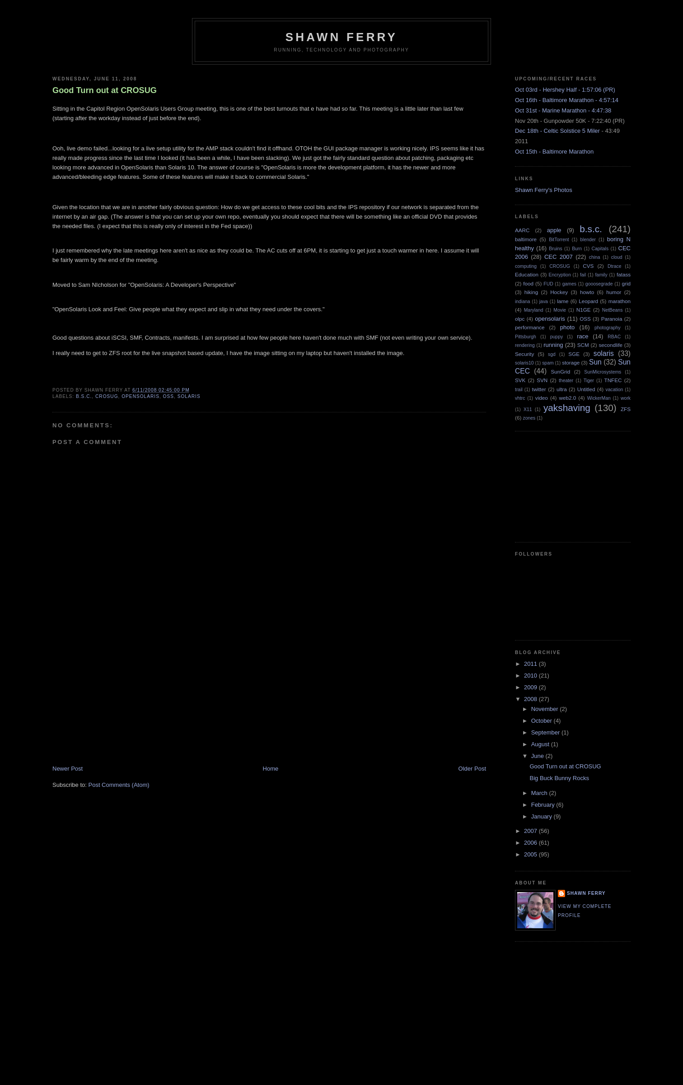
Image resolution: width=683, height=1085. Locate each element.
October (542, 720)
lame (562, 301)
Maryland (533, 310)
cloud (616, 257)
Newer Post (67, 768)
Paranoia (611, 319)
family (601, 274)
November (545, 709)
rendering (525, 345)
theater (566, 380)
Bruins (555, 248)
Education (526, 274)
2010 (531, 675)
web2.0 (567, 398)
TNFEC (613, 380)
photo (567, 327)
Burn (577, 248)
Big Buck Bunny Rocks (559, 778)
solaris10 (524, 362)
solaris (189, 396)
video (541, 398)
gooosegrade (599, 283)
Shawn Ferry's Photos (543, 190)
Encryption (560, 274)
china (594, 257)
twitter (539, 389)
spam (547, 362)
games (569, 283)
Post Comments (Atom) (119, 784)
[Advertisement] (120, 701)
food (528, 283)
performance (530, 327)
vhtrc (520, 398)
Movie (559, 310)
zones (529, 418)
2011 (531, 663)
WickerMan (599, 398)
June (538, 756)
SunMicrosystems (602, 371)
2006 (531, 842)
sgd (552, 354)
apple (554, 230)
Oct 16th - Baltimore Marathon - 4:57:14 (566, 100)
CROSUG (106, 396)
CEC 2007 (558, 256)
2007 (531, 831)
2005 (531, 854)
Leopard (588, 301)
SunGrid (560, 371)
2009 (531, 687)
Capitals (600, 248)
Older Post (472, 768)
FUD (548, 283)
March (540, 793)
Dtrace (615, 266)
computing (526, 266)
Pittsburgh (525, 336)
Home (271, 768)
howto (587, 292)
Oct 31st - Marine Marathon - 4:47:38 (563, 110)
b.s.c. (84, 396)
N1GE (583, 310)
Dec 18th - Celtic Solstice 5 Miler (557, 130)
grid (626, 283)
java (543, 301)
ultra (562, 389)
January (542, 816)
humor (613, 292)
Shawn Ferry (341, 37)
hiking (531, 292)
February (544, 804)
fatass (624, 274)
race (582, 336)
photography (607, 327)
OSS (168, 396)
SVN (542, 380)
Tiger (589, 380)
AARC (522, 230)
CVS (588, 266)
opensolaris (140, 396)
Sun (595, 362)
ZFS (626, 409)
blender (588, 239)
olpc (519, 319)
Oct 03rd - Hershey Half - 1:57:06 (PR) (565, 89)
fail (583, 274)
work (626, 398)
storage (571, 362)
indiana (522, 301)
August (541, 744)
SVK (520, 380)
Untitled (586, 389)
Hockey (559, 292)
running (553, 344)
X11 (528, 409)
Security (524, 354)
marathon (619, 301)
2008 (531, 699)
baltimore (526, 239)
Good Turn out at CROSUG (104, 90)
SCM (583, 345)
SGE (574, 354)
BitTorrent (559, 239)
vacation (614, 389)
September (546, 732)
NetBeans (612, 310)
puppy (556, 336)
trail (519, 389)
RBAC (614, 336)
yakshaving (566, 407)
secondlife (610, 345)
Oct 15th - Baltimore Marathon (554, 151)
